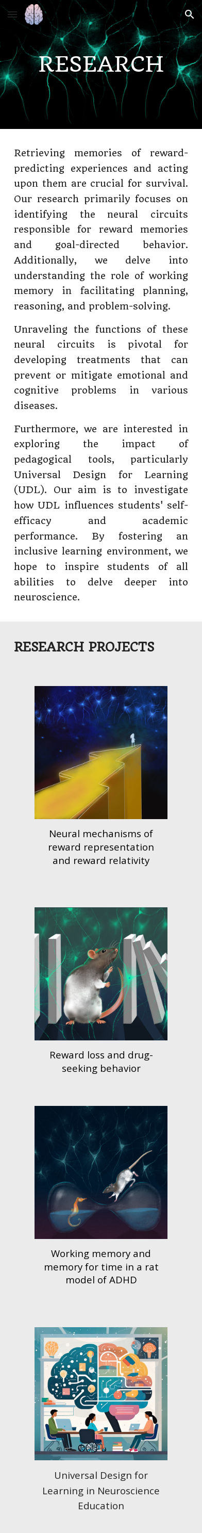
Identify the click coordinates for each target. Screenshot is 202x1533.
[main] (101, 64)
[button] (12, 14)
